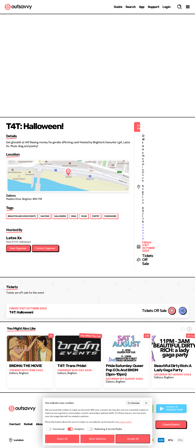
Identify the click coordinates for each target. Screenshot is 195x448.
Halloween (60, 216)
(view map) (148, 138)
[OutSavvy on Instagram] (171, 437)
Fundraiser (110, 216)
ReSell (28, 407)
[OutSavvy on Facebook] (184, 437)
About (40, 407)
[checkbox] (54, 429)
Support (153, 7)
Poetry (95, 216)
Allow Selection (97, 438)
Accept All (132, 438)
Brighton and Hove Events (22, 216)
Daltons (45, 216)
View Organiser (18, 248)
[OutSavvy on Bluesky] (177, 437)
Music (84, 216)
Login (166, 7)
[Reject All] (146, 403)
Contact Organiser (45, 248)
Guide (118, 7)
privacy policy (125, 422)
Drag (73, 216)
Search (131, 7)
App (141, 7)
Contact (14, 407)
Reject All (62, 438)
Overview (133, 403)
